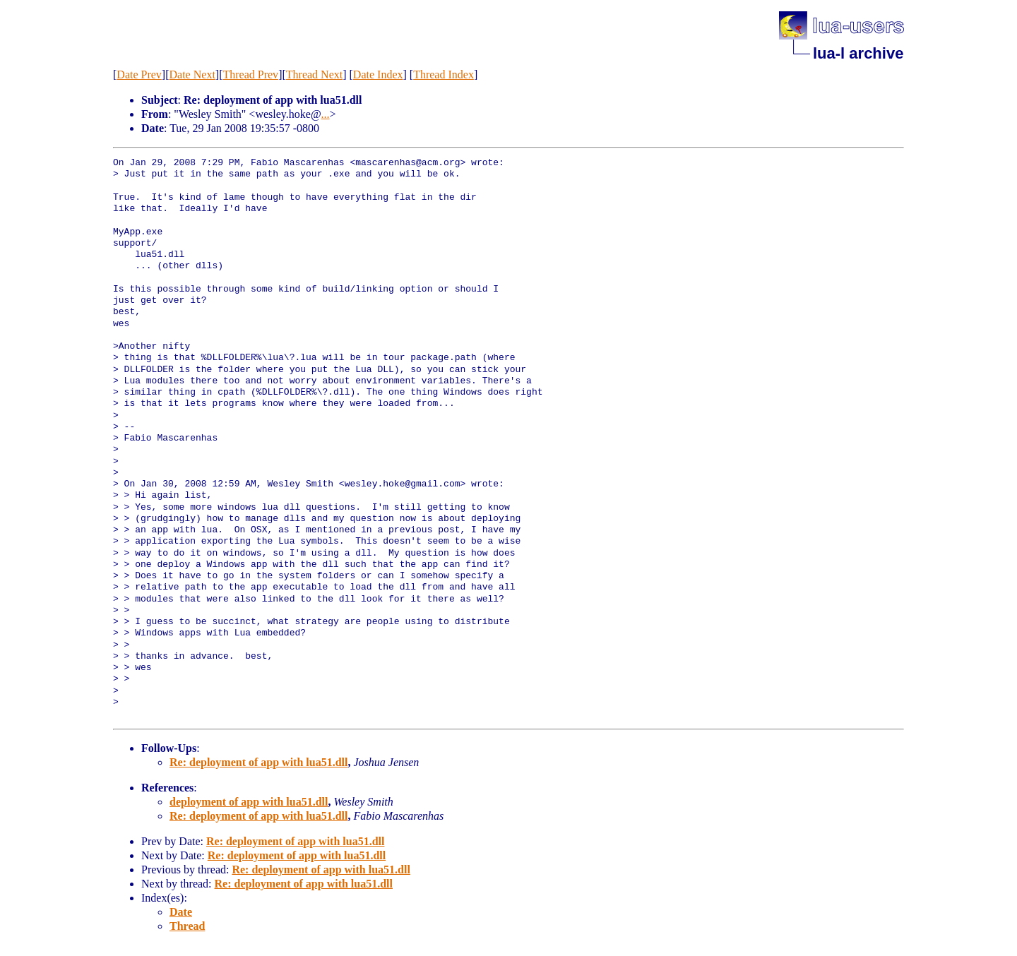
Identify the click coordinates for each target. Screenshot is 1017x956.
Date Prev (139, 74)
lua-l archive (858, 53)
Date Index (378, 74)
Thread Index (443, 74)
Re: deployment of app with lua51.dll (258, 762)
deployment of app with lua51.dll (249, 802)
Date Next (192, 74)
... (325, 114)
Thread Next (314, 74)
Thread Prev (250, 74)
